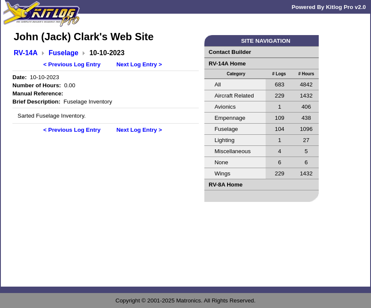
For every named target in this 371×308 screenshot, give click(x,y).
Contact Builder (230, 52)
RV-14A (26, 52)
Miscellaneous (233, 151)
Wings (222, 173)
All (218, 84)
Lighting (225, 140)
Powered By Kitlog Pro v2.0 (329, 7)
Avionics (225, 107)
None (221, 162)
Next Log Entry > (139, 64)
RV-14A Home (227, 63)
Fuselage (63, 52)
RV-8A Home (225, 184)
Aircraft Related (234, 95)
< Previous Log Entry (72, 64)
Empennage (230, 118)
